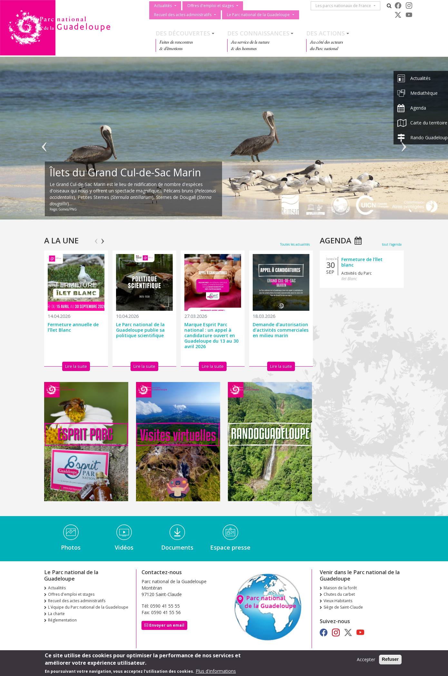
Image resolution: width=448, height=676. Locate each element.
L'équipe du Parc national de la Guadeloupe (88, 607)
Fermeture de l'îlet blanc (362, 262)
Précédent (44, 141)
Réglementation (62, 620)
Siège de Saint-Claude (343, 607)
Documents (177, 547)
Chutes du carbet (339, 594)
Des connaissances (258, 33)
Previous (96, 238)
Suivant (404, 141)
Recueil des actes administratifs (182, 14)
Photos (71, 547)
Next (102, 238)
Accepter (366, 659)
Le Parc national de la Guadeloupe (258, 14)
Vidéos (124, 547)
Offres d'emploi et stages (210, 5)
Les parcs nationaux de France (344, 5)
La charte (56, 613)
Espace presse (230, 547)
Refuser (390, 659)
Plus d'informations (216, 671)
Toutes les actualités (295, 244)
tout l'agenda (392, 244)
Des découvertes (183, 33)
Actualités (163, 5)
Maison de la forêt (340, 588)
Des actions (325, 33)
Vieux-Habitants (338, 600)
